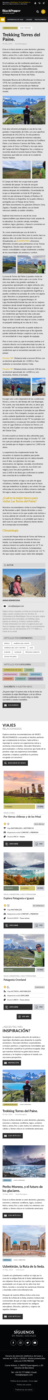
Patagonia (31, 894)
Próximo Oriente (32, 652)
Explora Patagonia (19, 898)
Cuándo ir (20, 679)
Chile (12, 813)
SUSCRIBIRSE (11, 705)
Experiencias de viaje (13, 670)
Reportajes (35, 674)
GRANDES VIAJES (35, 679)
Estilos (24, 674)
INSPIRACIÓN (11, 1063)
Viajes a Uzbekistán (19, 1260)
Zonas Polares (10, 657)
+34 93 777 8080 (22, 1372)
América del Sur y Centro (15, 648)
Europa (7, 652)
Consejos (8, 679)
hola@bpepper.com (24, 1374)
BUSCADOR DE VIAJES (15, 763)
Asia (31, 648)
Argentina (14, 894)
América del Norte (21, 643)
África (7, 643)
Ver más (23, 1016)
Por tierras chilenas (22, 816)
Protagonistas (10, 674)
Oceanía (17, 652)
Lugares (29, 670)
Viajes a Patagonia (25, 28)
